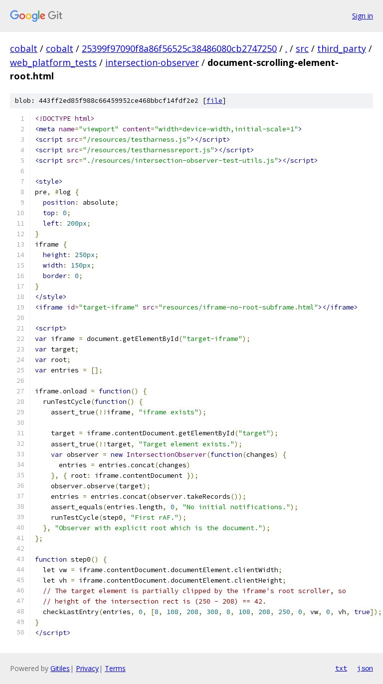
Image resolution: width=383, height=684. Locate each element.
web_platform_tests (53, 62)
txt (341, 668)
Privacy (87, 668)
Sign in (362, 15)
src (302, 48)
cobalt (23, 48)
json (365, 668)
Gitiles (60, 668)
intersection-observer (152, 62)
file (214, 100)
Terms (115, 668)
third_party (341, 48)
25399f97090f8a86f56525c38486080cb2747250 (179, 48)
